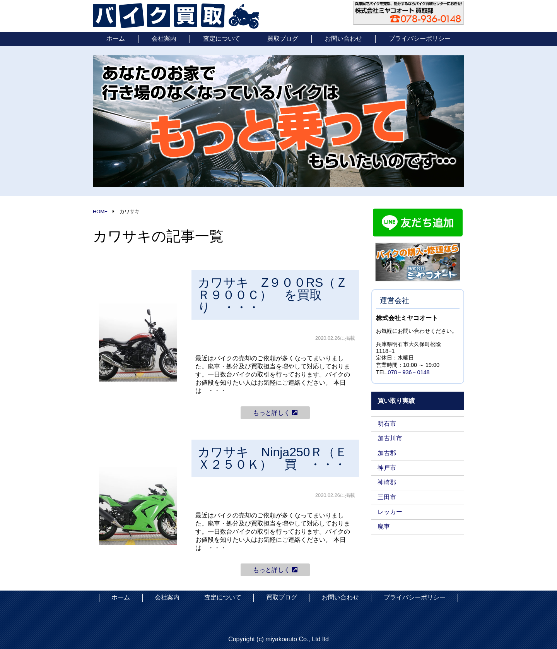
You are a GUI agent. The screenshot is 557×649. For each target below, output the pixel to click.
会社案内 (164, 38)
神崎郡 (387, 482)
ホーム (115, 38)
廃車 (384, 526)
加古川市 (390, 438)
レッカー (390, 512)
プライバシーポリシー (420, 38)
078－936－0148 (408, 372)
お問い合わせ (343, 38)
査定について (221, 38)
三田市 (387, 497)
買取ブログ (282, 38)
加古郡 (387, 453)
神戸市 (387, 467)
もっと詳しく (275, 412)
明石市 (387, 423)
